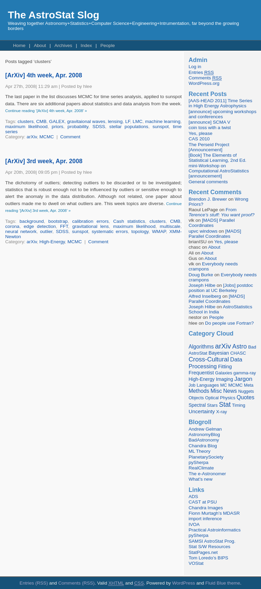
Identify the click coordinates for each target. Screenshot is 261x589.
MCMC (47, 136)
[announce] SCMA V (209, 122)
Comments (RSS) (76, 583)
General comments (208, 181)
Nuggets (246, 391)
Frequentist (201, 372)
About (40, 45)
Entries (201, 72)
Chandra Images (206, 507)
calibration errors (90, 221)
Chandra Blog (203, 445)
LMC (138, 121)
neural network (21, 231)
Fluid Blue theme (222, 583)
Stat (225, 404)
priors (57, 126)
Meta (248, 385)
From (222, 212)
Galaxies (223, 372)
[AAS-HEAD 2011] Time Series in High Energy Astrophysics (220, 103)
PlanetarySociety (206, 457)
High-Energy (52, 241)
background (31, 221)
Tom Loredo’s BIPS (208, 557)
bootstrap (58, 221)
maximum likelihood (26, 126)
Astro (239, 346)
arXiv (32, 136)
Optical (212, 397)
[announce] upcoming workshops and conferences (223, 114)
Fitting (225, 366)
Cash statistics (129, 221)
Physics (227, 397)
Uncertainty (202, 411)
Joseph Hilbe (202, 285)
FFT (64, 226)
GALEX (56, 121)
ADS (193, 496)
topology (139, 231)
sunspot (161, 126)
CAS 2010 (199, 138)
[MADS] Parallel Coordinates (212, 223)
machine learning (162, 121)
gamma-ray (244, 372)
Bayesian (218, 353)
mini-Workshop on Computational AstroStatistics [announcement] (219, 171)
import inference (205, 518)
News (230, 391)
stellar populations (128, 126)
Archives (63, 45)
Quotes (245, 397)
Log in (195, 66)
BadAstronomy (204, 440)
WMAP (159, 231)
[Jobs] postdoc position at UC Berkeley (221, 288)
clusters (26, 121)
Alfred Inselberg (205, 296)
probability (78, 126)
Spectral (197, 405)
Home (19, 45)
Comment (70, 136)
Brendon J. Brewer (208, 199)
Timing (238, 405)
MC (223, 385)
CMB (41, 121)
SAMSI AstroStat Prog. (212, 541)
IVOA (194, 524)
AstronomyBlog (204, 434)
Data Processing (215, 363)
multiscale (170, 226)
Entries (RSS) (33, 583)
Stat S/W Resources (209, 546)
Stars (212, 405)
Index (86, 45)
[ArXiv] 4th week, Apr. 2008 (43, 75)
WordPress (183, 583)
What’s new (201, 479)
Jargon (243, 378)
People (107, 45)
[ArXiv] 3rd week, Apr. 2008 (43, 161)
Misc (216, 391)
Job (192, 385)
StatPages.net (203, 552)
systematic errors (110, 231)
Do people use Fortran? (229, 323)
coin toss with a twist (210, 127)
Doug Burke (201, 274)
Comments (205, 78)
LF (127, 121)
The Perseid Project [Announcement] (209, 147)
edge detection (40, 226)
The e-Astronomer (207, 473)
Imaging (224, 379)
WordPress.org (204, 83)
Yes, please (201, 133)
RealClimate (201, 467)
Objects (196, 397)
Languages (208, 385)
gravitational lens (90, 226)
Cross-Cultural (209, 359)
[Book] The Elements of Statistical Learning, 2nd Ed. (217, 158)
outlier (46, 231)
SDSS (98, 126)
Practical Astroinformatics (215, 529)
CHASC (238, 353)
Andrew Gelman (205, 429)
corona (12, 226)
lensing (115, 121)
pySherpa (198, 462)
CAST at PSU (203, 502)
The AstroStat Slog (53, 14)
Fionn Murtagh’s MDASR (214, 513)
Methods (199, 391)
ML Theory (200, 451)
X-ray (221, 411)
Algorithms (201, 347)
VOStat (196, 563)
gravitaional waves (86, 121)
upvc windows (203, 231)
